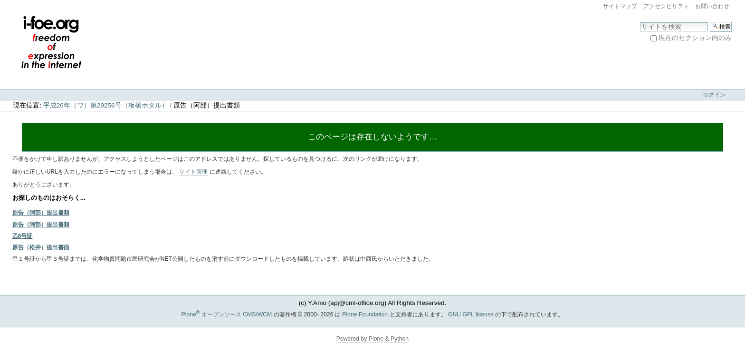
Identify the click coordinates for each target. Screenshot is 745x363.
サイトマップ (620, 6)
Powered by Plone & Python (372, 338)
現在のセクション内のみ (695, 37)
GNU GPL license (471, 314)
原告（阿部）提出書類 (40, 212)
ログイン (714, 94)
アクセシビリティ (666, 6)
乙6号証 (22, 236)
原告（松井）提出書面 (40, 247)
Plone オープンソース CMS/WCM (226, 314)
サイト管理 (193, 171)
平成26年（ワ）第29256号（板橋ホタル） (105, 105)
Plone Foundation (365, 314)
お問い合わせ (712, 6)
